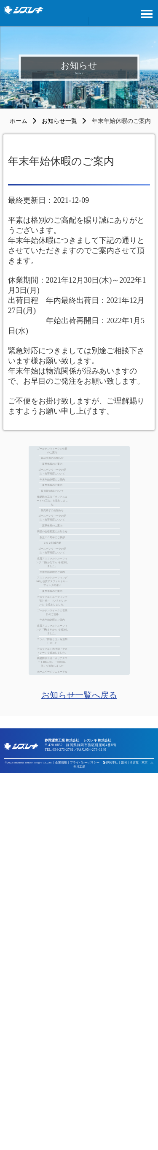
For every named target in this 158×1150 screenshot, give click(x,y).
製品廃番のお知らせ (79, 479)
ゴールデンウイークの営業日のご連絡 (79, 886)
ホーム (18, 120)
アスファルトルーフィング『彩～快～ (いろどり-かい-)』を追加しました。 (79, 856)
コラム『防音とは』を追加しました (79, 963)
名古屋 (134, 1139)
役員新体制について (79, 565)
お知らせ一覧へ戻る (79, 1071)
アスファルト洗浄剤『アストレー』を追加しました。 (79, 988)
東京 (144, 1139)
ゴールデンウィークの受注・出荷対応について (79, 514)
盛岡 (124, 1139)
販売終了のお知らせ (79, 616)
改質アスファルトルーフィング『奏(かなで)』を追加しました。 (79, 754)
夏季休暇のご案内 (79, 494)
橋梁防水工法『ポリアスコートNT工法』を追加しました (79, 591)
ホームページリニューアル (79, 1044)
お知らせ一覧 (59, 120)
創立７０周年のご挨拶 (79, 688)
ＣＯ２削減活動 (79, 703)
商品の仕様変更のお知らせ (79, 672)
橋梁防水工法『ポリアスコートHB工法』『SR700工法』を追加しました (79, 1019)
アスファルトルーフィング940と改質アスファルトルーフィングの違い (79, 805)
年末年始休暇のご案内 (79, 535)
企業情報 (61, 1139)
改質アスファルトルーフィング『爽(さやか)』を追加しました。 (79, 932)
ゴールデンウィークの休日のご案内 (79, 458)
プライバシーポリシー (84, 1139)
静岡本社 (112, 1139)
